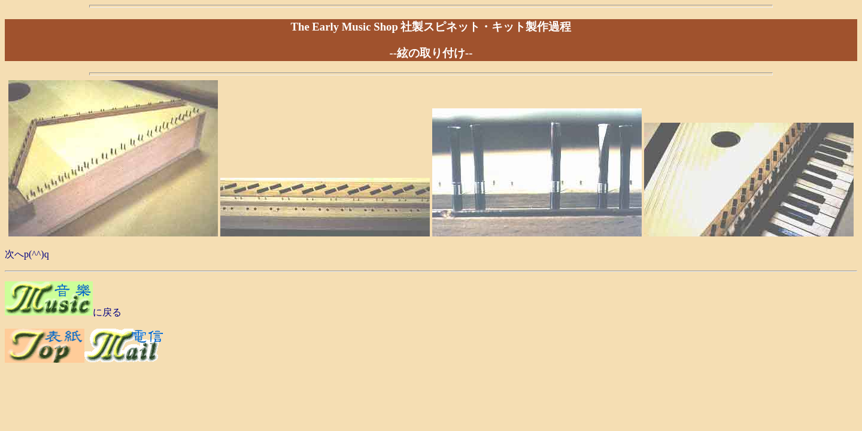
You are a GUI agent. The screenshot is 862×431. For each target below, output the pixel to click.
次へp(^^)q (27, 254)
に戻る (107, 312)
